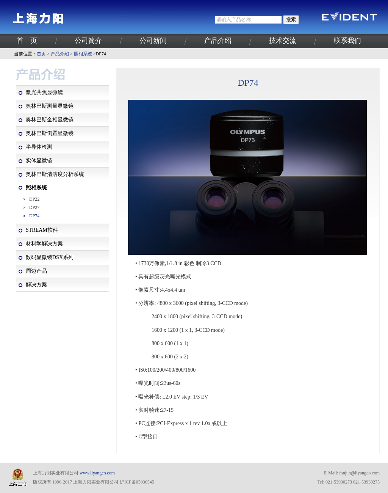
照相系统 (83, 54)
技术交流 (282, 40)
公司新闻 (153, 40)
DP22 (34, 199)
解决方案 (36, 284)
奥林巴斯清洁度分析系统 (55, 174)
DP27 (34, 207)
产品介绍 (218, 40)
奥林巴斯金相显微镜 (50, 119)
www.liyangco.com (97, 473)
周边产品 (36, 271)
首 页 (27, 40)
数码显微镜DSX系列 (50, 257)
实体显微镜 (39, 160)
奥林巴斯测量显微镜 (50, 106)
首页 (41, 54)
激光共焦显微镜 (44, 92)
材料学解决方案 (44, 243)
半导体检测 (39, 147)
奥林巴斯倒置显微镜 (50, 133)
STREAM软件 (42, 230)
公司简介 (88, 40)
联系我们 (347, 40)
